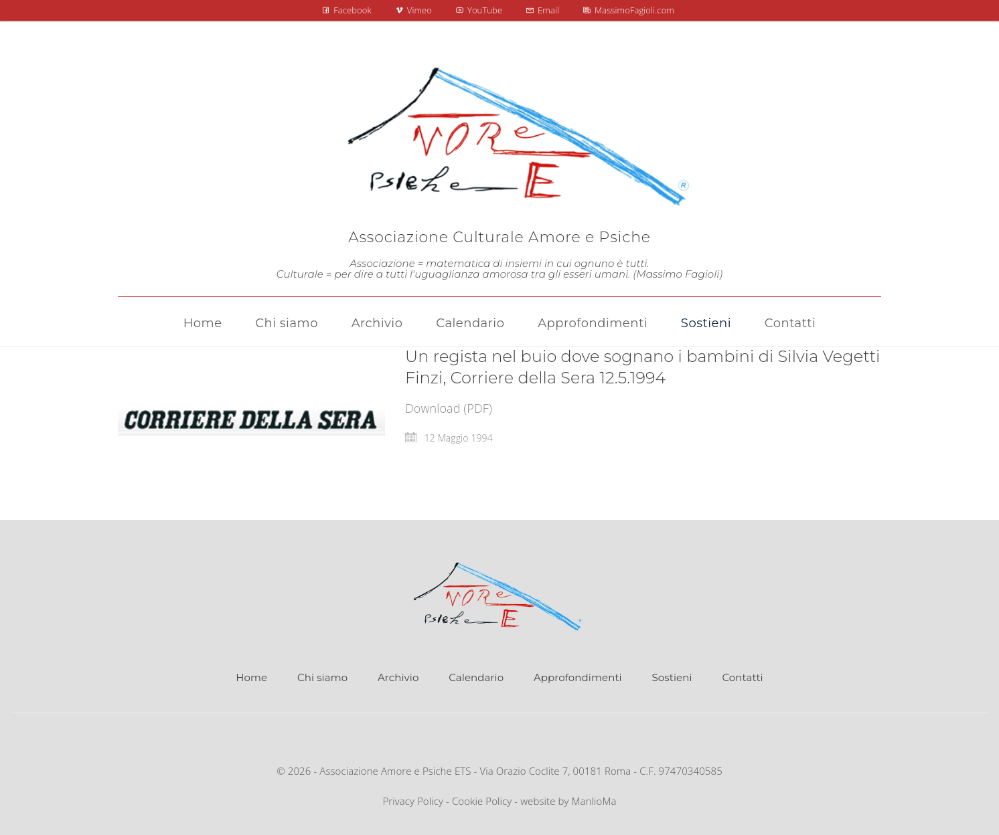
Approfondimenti (578, 677)
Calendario (476, 677)
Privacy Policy (412, 801)
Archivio (398, 677)
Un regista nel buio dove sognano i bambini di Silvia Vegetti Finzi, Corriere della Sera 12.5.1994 (642, 367)
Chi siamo (322, 677)
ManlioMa (594, 801)
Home (251, 677)
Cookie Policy (482, 801)
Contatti (742, 677)
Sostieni (672, 677)
